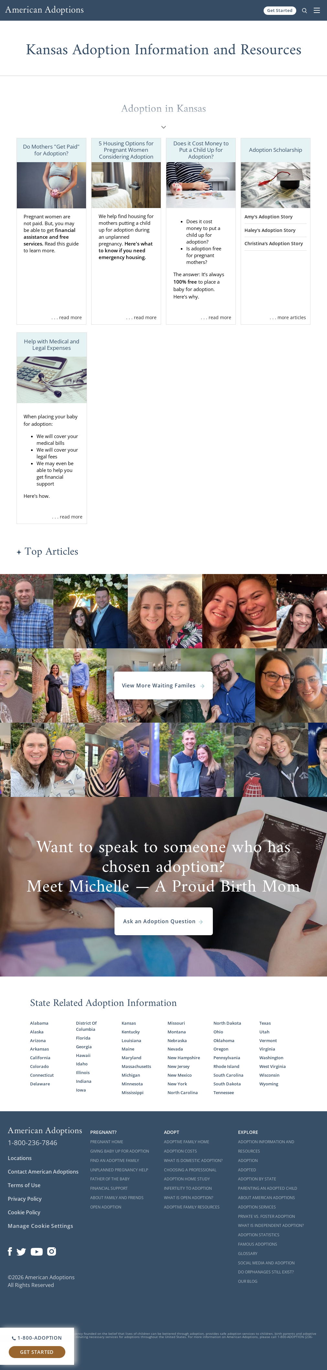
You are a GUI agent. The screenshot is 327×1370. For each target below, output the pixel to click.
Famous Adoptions (257, 1244)
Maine (128, 1049)
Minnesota (132, 1084)
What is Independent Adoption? (271, 1225)
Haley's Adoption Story (270, 230)
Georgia (84, 1047)
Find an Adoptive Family (114, 1160)
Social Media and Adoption (266, 1263)
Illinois (83, 1072)
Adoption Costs (180, 1151)
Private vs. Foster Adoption (266, 1216)
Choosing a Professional (190, 1170)
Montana (177, 1032)
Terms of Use (24, 1185)
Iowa (81, 1090)
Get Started (280, 10)
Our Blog (247, 1281)
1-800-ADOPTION (37, 1337)
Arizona (38, 1040)
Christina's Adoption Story (274, 243)
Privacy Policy (25, 1198)
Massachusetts (136, 1066)
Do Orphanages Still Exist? (266, 1272)
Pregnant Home (106, 1142)
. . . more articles (288, 317)
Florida (83, 1038)
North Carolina (183, 1092)
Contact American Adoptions (43, 1171)
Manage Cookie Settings (40, 1225)
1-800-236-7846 (32, 1142)
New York (177, 1084)
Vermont (268, 1040)
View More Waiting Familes (163, 685)
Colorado (39, 1066)
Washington (271, 1058)
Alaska (37, 1032)
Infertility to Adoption (188, 1188)
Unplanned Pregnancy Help (119, 1170)
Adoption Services (257, 1207)
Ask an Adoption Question (163, 921)
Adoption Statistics (258, 1235)
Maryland (131, 1058)
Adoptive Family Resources (192, 1207)
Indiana (84, 1081)
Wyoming (268, 1084)
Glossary (247, 1253)
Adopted (247, 1170)
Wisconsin (269, 1075)
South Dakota (227, 1084)
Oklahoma (223, 1040)
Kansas (129, 1023)
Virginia (267, 1049)
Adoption (248, 1160)
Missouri (176, 1023)
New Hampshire (184, 1058)
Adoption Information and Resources (266, 1146)
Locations (20, 1158)
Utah (264, 1032)
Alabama (39, 1023)
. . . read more (66, 317)
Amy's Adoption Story (269, 217)
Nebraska (177, 1040)
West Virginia (272, 1066)
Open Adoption (105, 1207)
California (40, 1058)
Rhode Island (226, 1066)
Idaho (82, 1064)
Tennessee (223, 1092)
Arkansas (39, 1049)
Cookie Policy (24, 1212)
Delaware (40, 1084)
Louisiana (131, 1040)
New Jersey (179, 1066)
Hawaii (83, 1055)
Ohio (218, 1032)
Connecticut (42, 1075)
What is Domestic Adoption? (193, 1160)
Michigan (131, 1075)
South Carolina (228, 1075)
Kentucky (131, 1032)
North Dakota (227, 1023)
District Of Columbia (86, 1026)
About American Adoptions (266, 1197)
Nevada (175, 1049)
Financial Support (109, 1188)
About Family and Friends (117, 1197)
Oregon (220, 1049)
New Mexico (180, 1075)
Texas (265, 1023)
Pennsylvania (226, 1058)
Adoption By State (257, 1179)
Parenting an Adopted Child (267, 1188)
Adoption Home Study (187, 1179)
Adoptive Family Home (186, 1142)
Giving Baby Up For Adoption (119, 1151)
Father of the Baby (110, 1179)
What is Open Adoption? (188, 1197)
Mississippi (133, 1092)
